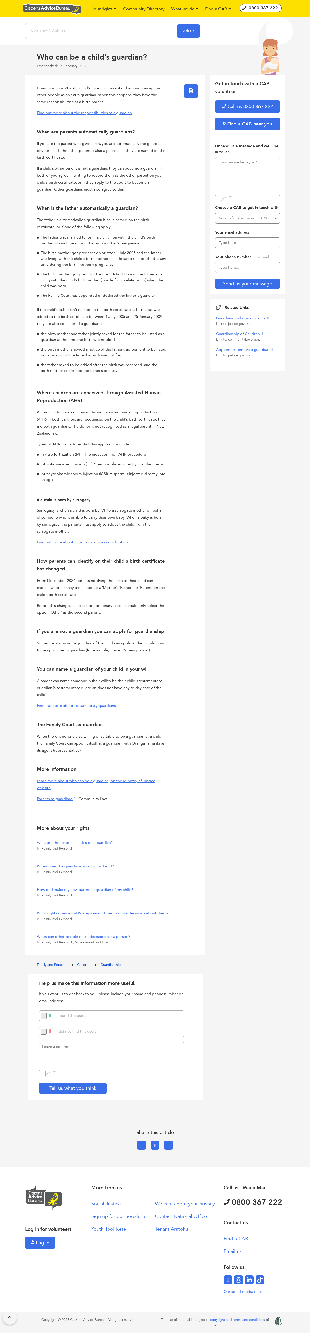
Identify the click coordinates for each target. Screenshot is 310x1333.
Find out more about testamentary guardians (76, 705)
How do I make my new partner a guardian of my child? (85, 889)
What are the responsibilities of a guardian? (75, 842)
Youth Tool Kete (108, 1229)
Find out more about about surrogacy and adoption (82, 542)
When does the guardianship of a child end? (75, 866)
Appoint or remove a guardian (243, 349)
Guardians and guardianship (241, 318)
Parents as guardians (55, 799)
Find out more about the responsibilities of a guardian (84, 113)
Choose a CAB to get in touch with (246, 207)
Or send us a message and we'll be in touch (246, 149)
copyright (218, 1319)
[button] (104, 9)
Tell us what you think (72, 1088)
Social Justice (106, 1203)
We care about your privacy (185, 1203)
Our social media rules (243, 1291)
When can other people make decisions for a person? (83, 936)
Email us (233, 1251)
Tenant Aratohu (171, 1229)
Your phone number (242, 257)
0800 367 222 (253, 1202)
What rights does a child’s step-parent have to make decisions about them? (103, 913)
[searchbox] (101, 31)
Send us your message (247, 284)
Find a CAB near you (247, 124)
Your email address (232, 232)
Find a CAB (236, 1238)
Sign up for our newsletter (119, 1216)
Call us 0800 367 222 (247, 106)
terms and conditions (249, 1319)
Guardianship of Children (238, 333)
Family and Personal (52, 964)
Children (84, 964)
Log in (40, 1242)
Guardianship (111, 964)
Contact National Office (181, 1216)
